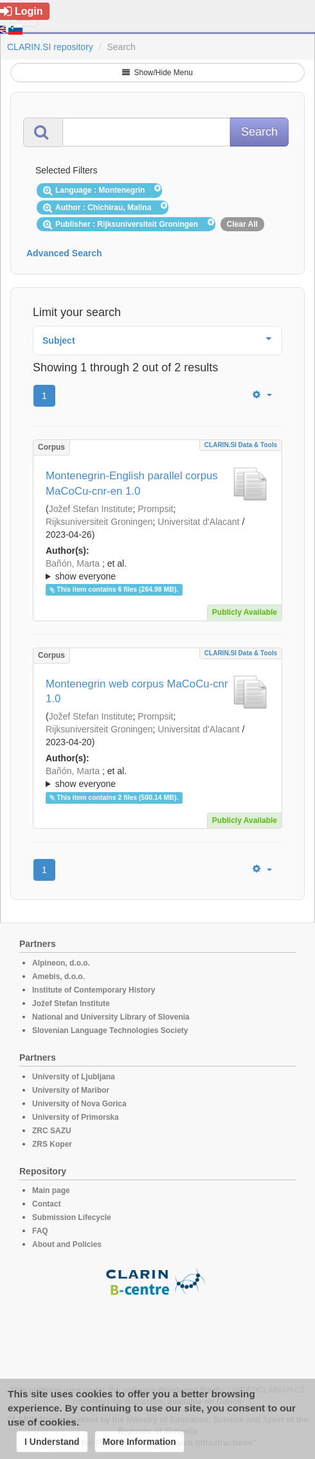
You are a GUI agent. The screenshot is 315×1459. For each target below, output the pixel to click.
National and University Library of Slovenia (111, 1016)
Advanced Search (64, 253)
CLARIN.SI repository (50, 47)
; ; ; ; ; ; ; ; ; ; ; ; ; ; (157, 570)
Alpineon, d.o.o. (61, 963)
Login (21, 11)
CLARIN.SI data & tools (240, 444)
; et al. (157, 570)
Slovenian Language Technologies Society (110, 1030)
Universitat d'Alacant (198, 522)
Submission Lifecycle (71, 1217)
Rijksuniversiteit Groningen (99, 522)
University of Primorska (75, 1117)
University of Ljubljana (73, 1076)
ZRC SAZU (51, 1130)
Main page (51, 1190)
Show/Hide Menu (157, 72)
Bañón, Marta (73, 563)
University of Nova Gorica (79, 1103)
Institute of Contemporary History (93, 990)
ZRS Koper (52, 1144)
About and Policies (67, 1244)
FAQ (40, 1230)
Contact (46, 1203)
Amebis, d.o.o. (58, 976)
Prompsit (155, 509)
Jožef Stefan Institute (91, 509)
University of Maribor (70, 1090)
